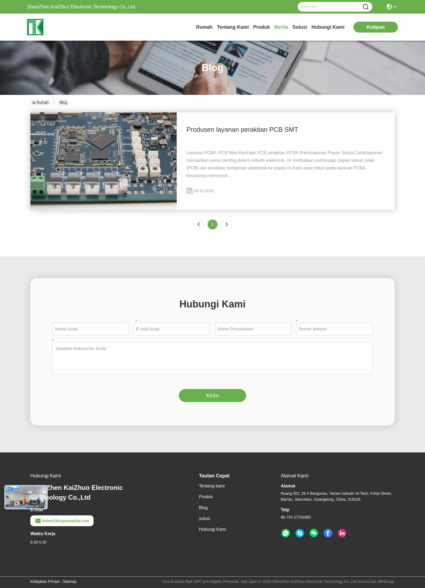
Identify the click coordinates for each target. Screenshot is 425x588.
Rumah (204, 27)
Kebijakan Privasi (44, 581)
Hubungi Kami (327, 27)
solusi (299, 27)
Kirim (212, 396)
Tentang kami (233, 27)
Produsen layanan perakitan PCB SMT (242, 129)
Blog (203, 507)
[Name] (365, 7)
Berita (281, 27)
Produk (261, 27)
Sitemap (69, 581)
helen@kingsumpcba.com (62, 521)
